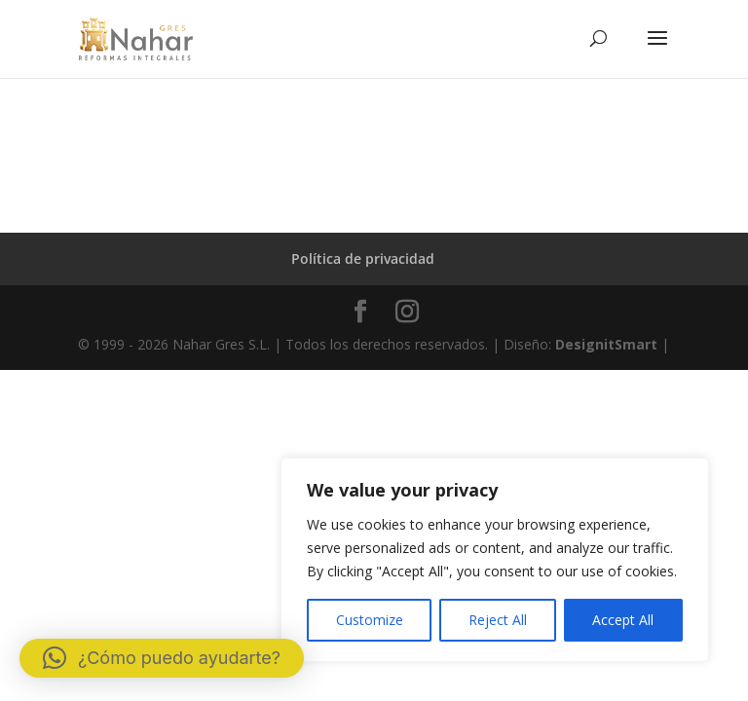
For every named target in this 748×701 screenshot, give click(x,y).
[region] (494, 560)
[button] (161, 658)
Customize (369, 619)
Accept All (623, 619)
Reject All (497, 619)
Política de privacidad (362, 258)
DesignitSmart (606, 344)
